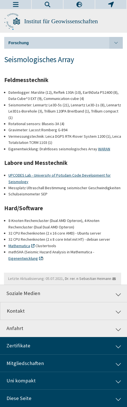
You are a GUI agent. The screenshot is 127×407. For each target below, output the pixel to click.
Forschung (65, 43)
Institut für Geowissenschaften (61, 21)
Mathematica (19, 245)
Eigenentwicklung (23, 258)
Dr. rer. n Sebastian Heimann (88, 278)
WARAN (104, 148)
